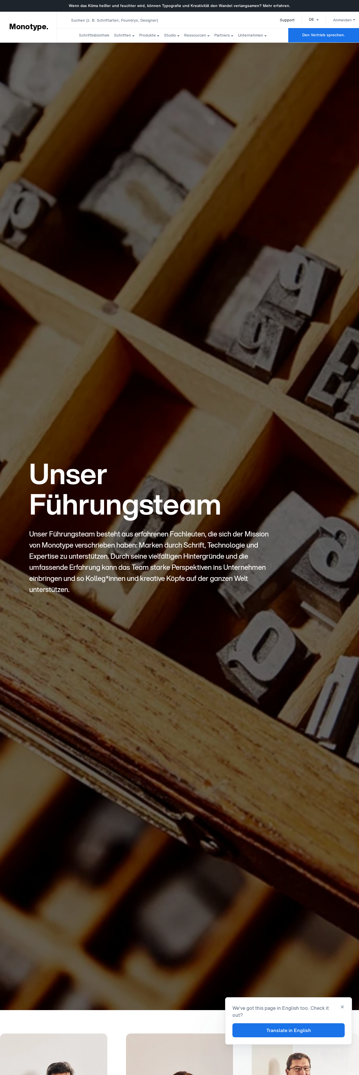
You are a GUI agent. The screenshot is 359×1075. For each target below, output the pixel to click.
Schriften (122, 35)
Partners (222, 35)
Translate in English (288, 1030)
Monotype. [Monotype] (28, 27)
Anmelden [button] (337, 20)
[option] (307, 19)
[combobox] (117, 20)
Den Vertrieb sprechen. (323, 35)
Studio (170, 35)
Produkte (147, 35)
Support (280, 20)
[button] (307, 19)
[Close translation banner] (342, 1007)
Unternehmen (250, 35)
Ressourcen (195, 35)
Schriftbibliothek (94, 35)
